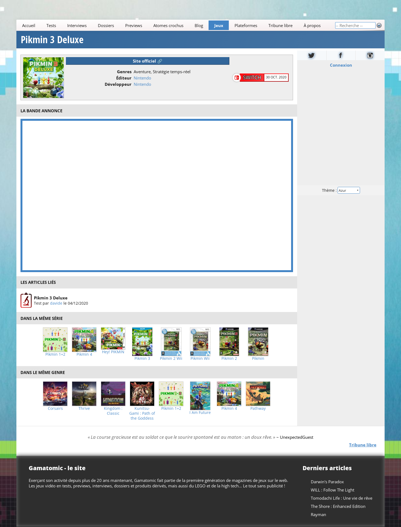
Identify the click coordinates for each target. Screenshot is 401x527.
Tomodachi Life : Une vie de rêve (341, 498)
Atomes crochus (168, 25)
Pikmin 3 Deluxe (52, 40)
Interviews (77, 25)
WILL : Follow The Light (332, 490)
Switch (252, 77)
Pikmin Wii (200, 358)
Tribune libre (280, 25)
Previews (133, 25)
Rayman (318, 514)
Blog (199, 25)
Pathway (258, 408)
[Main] (175, 25)
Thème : (341, 190)
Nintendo (142, 78)
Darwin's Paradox (327, 481)
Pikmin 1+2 (55, 354)
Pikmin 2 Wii (171, 358)
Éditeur (123, 78)
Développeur (118, 84)
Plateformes (246, 25)
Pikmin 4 (84, 354)
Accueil (28, 25)
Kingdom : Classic (113, 411)
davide (56, 302)
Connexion (341, 65)
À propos (312, 25)
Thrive (84, 408)
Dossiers (106, 25)
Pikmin (258, 358)
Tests (51, 25)
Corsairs (55, 408)
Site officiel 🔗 (147, 61)
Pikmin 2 (229, 358)
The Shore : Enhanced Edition (338, 506)
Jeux (218, 25)
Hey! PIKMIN (113, 351)
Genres (124, 71)
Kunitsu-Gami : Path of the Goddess (142, 413)
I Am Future (200, 412)
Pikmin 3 (142, 358)
